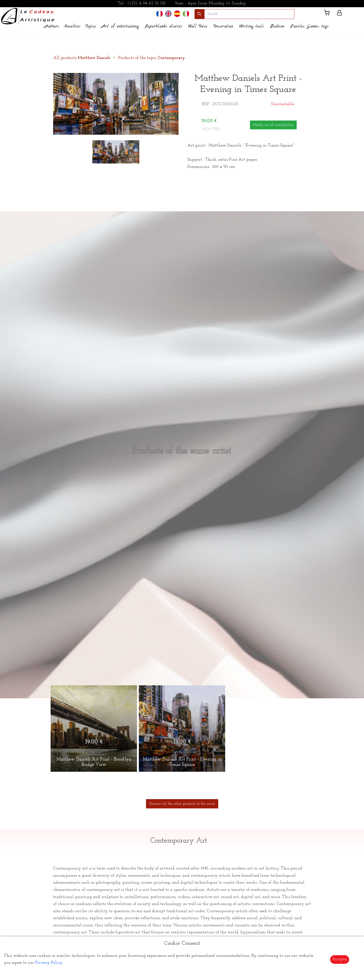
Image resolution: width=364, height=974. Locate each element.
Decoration (223, 26)
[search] (249, 14)
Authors (51, 26)
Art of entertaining (120, 26)
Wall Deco (197, 26)
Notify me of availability (273, 125)
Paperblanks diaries (163, 26)
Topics (90, 26)
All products (82, 58)
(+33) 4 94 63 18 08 (146, 3)
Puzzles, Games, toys (309, 26)
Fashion (277, 26)
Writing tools (251, 26)
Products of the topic (151, 58)
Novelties (72, 26)
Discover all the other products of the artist (182, 804)
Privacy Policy (48, 963)
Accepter (339, 959)
